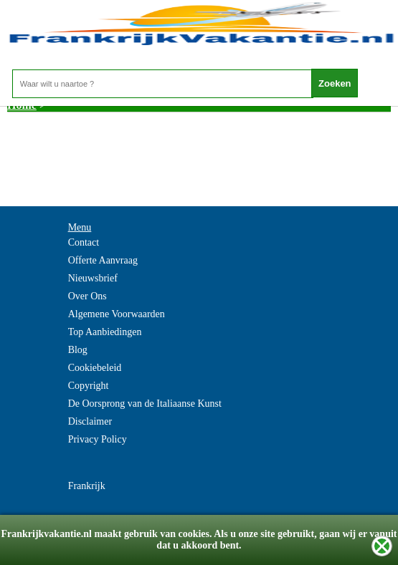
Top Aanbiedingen (105, 332)
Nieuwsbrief (93, 278)
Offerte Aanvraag (103, 260)
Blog (77, 349)
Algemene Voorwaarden (116, 314)
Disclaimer (90, 421)
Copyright (88, 385)
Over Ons (87, 296)
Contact (84, 242)
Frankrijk (86, 486)
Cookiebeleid (95, 367)
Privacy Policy (97, 439)
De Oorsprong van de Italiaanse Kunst (145, 403)
